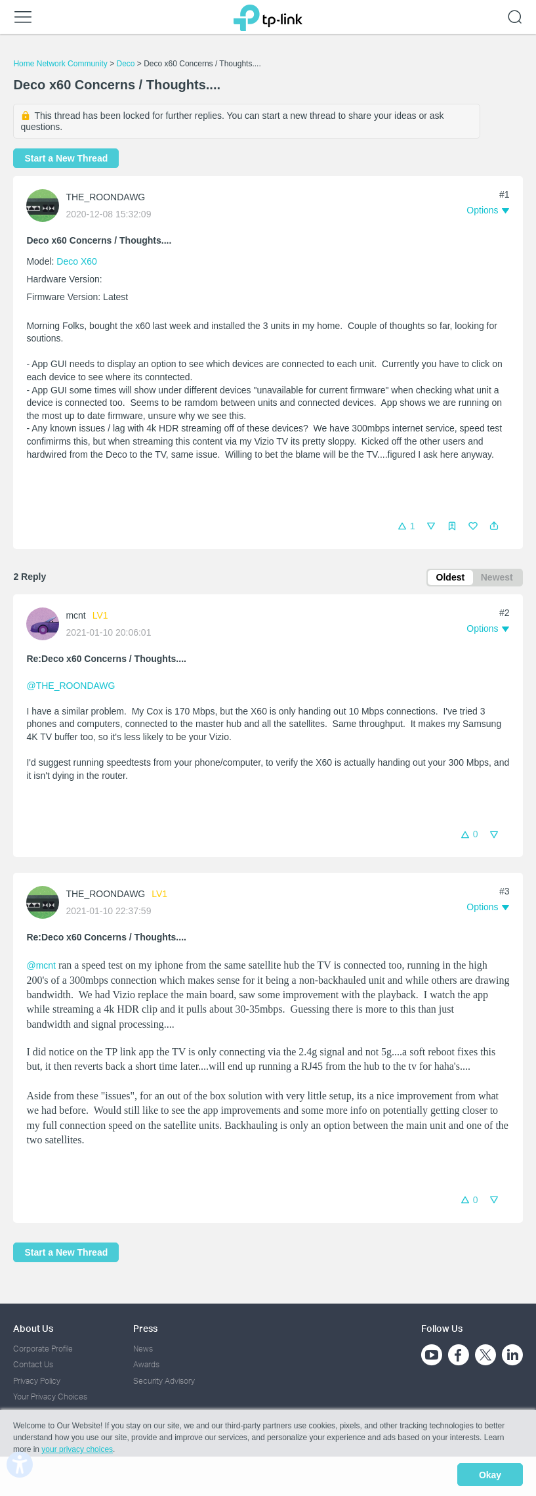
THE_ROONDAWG (105, 197)
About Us (33, 1328)
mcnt (75, 617)
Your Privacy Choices (50, 1396)
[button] (494, 526)
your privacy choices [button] (77, 1452)
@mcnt (41, 967)
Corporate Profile (43, 1348)
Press (145, 1328)
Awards (146, 1364)
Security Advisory (164, 1381)
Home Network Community (60, 63)
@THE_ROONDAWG (70, 687)
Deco (125, 63)
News (143, 1348)
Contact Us (33, 1364)
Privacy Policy (36, 1381)
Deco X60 (76, 261)
